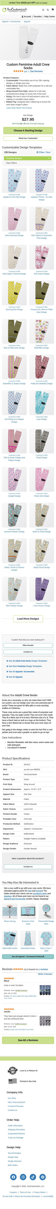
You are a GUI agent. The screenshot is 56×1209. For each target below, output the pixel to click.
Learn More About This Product (19, 108)
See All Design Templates (27, 661)
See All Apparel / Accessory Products (28, 957)
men (30, 891)
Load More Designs (28, 618)
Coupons (13, 1192)
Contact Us (28, 652)
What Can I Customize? (28, 138)
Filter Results (28, 645)
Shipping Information (16, 1130)
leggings (8, 896)
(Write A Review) (45, 974)
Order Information (15, 1126)
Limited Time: (28, 3)
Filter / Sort (43, 152)
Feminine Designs (28, 158)
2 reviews (43, 969)
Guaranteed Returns (16, 1134)
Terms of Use (25, 1192)
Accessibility (48, 1196)
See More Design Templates (24, 666)
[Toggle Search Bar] (48, 10)
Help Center (49, 17)
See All (20, 672)
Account (26, 17)
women (39, 891)
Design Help (13, 1157)
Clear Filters (11, 162)
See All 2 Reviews (28, 1040)
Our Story (12, 1098)
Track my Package (15, 1138)
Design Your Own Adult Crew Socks (22, 1029)
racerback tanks (40, 893)
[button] (52, 9)
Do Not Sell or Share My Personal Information (21, 1196)
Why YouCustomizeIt (16, 1102)
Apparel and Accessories (15, 899)
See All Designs (14, 1153)
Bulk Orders (13, 1165)
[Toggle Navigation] (43, 10)
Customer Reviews (15, 1106)
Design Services (14, 1161)
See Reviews (28, 71)
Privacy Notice (39, 1192)
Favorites (38, 17)
